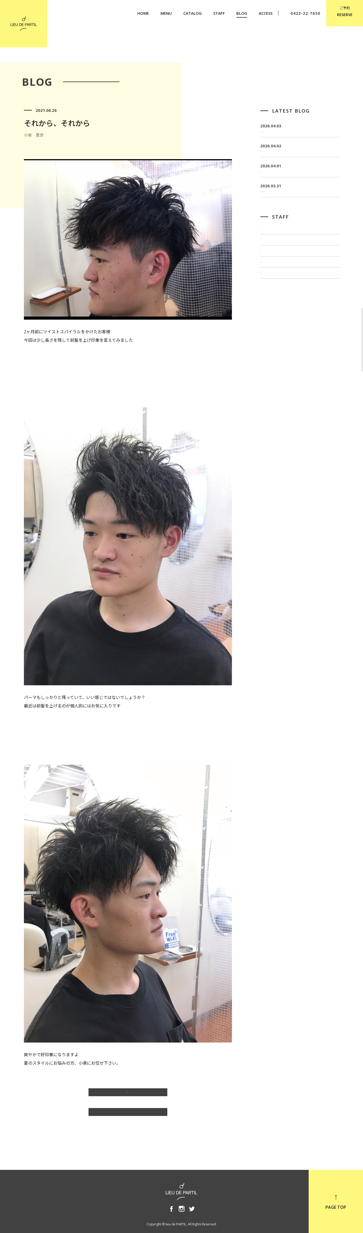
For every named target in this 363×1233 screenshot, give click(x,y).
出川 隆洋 (270, 293)
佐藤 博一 (270, 275)
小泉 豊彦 (270, 310)
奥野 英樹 (270, 328)
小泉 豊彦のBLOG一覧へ (128, 1095)
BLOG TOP (127, 1115)
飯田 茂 (268, 257)
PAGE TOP (335, 1202)
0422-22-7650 (302, 13)
